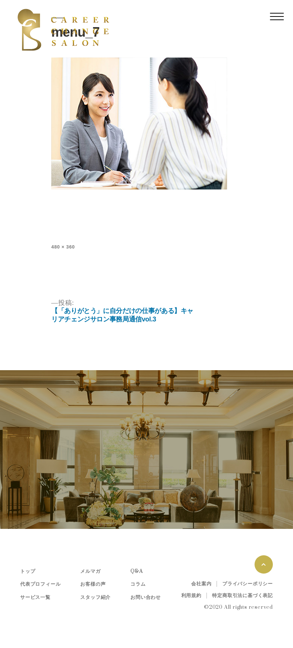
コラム (137, 584)
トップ (27, 571)
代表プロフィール (40, 584)
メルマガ (90, 571)
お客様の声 (92, 584)
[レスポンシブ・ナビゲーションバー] (277, 16)
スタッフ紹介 (95, 597)
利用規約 (191, 595)
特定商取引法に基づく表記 (242, 595)
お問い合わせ (145, 597)
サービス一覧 (35, 597)
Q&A (136, 571)
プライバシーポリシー (247, 583)
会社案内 (201, 583)
